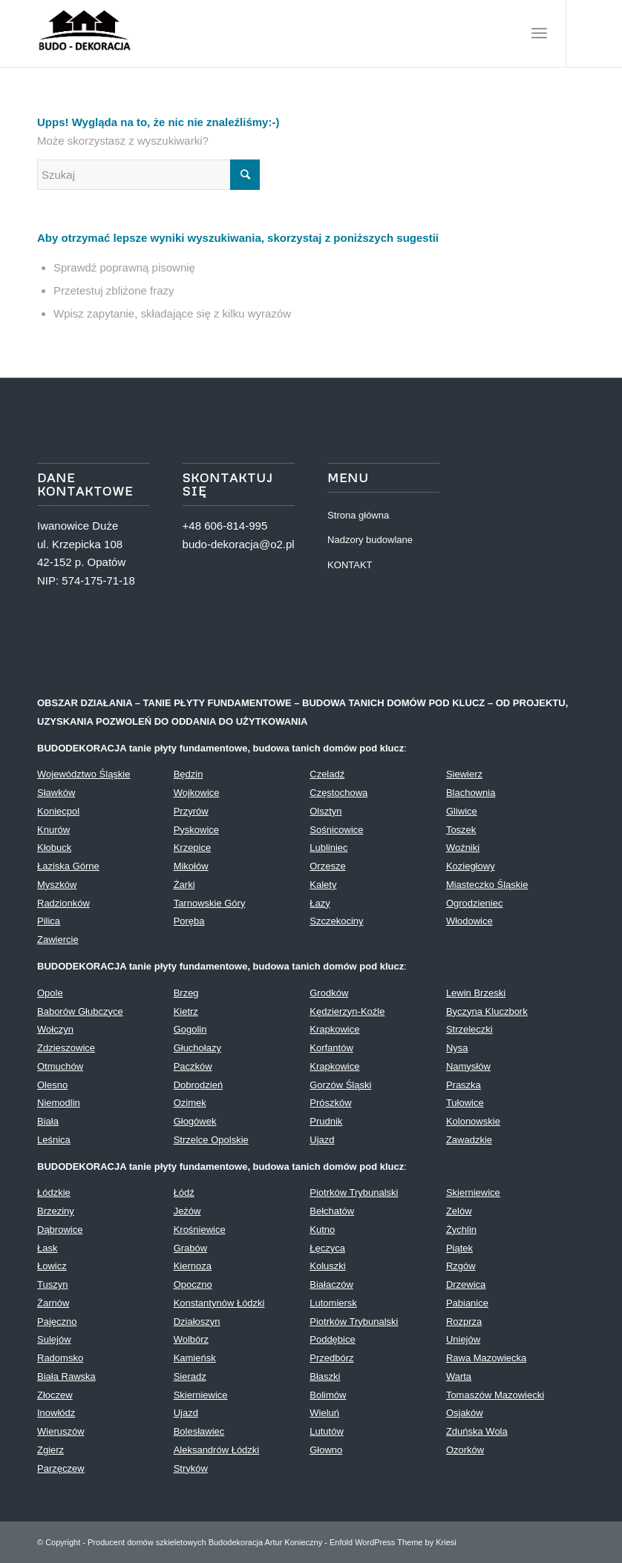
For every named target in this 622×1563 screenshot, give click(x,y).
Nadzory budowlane (370, 539)
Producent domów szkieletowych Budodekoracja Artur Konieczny (205, 1542)
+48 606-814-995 (225, 525)
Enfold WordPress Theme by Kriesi (393, 1542)
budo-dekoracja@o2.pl (239, 544)
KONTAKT (349, 564)
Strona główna (358, 515)
